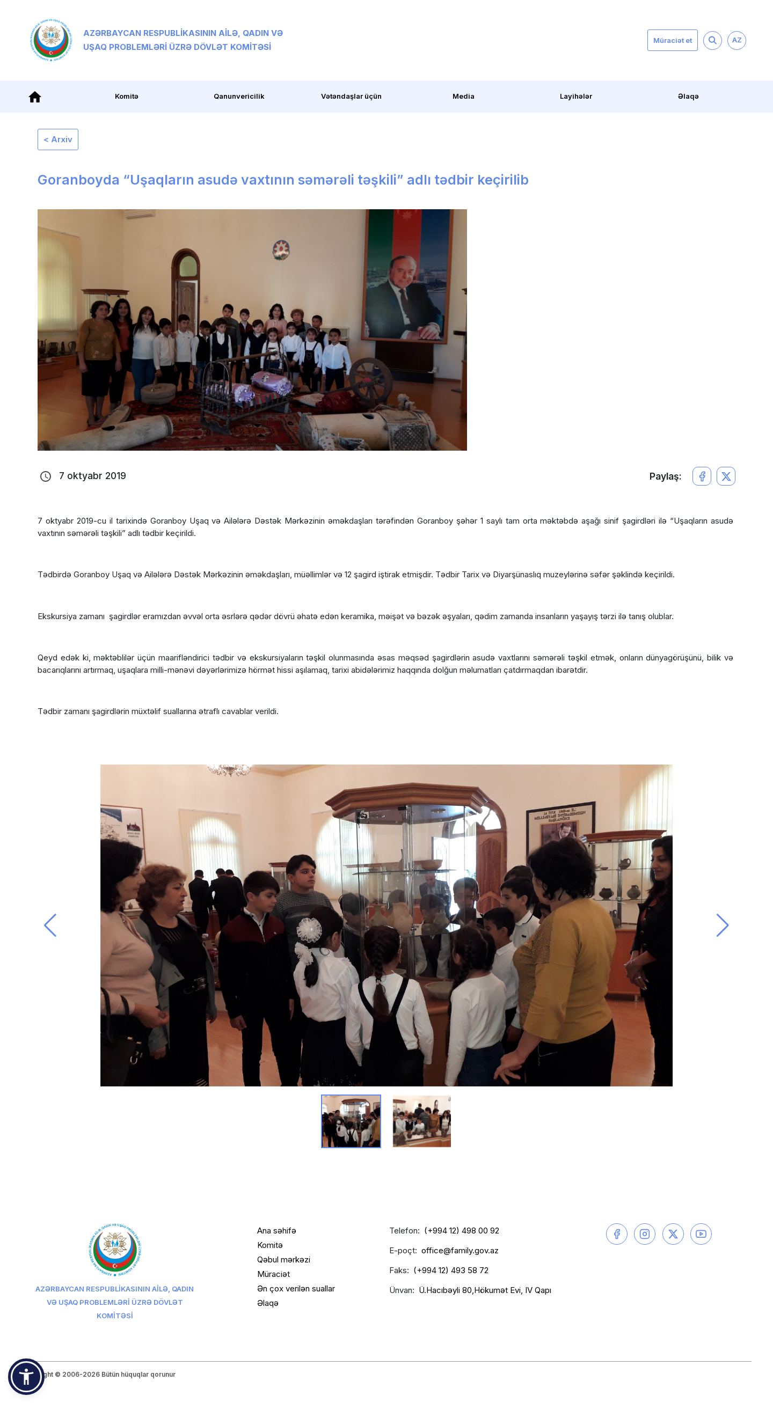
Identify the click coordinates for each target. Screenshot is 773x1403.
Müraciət (273, 1274)
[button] (50, 925)
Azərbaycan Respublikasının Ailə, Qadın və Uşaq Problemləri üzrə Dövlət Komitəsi (156, 40)
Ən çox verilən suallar (296, 1288)
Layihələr (576, 96)
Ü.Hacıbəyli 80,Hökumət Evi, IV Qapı (485, 1290)
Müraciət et (672, 40)
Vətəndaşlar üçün (351, 96)
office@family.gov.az (460, 1250)
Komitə (126, 96)
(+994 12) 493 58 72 (450, 1270)
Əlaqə (688, 96)
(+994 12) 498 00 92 (461, 1230)
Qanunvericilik (239, 96)
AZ (737, 39)
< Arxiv (57, 139)
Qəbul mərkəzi (283, 1259)
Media (464, 96)
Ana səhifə (276, 1230)
